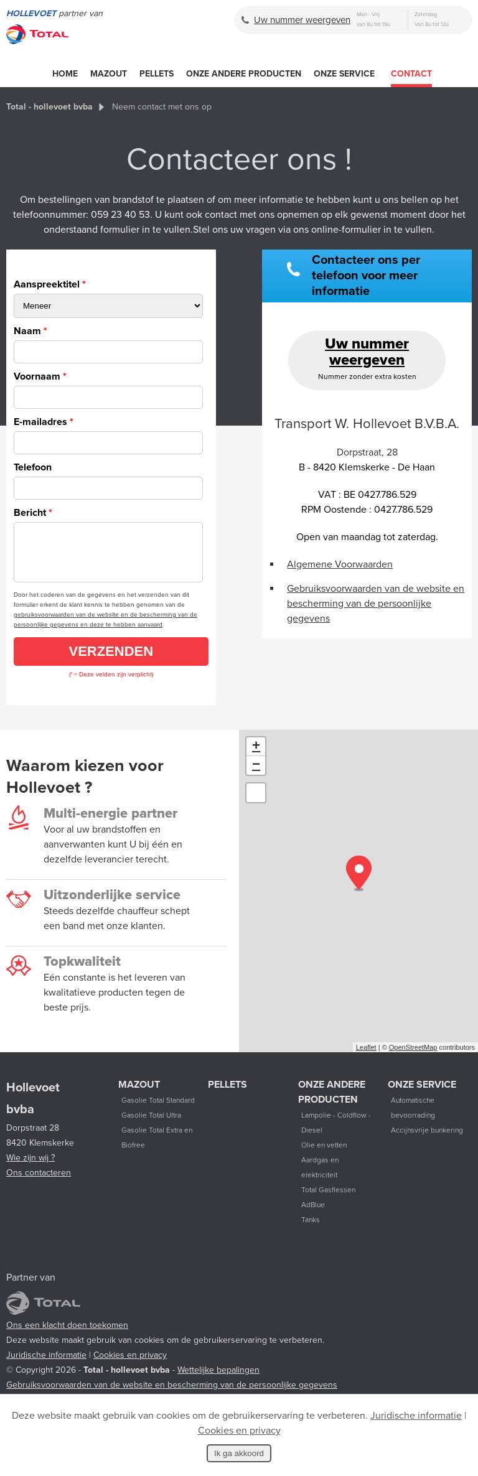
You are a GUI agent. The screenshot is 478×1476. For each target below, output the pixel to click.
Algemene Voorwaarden (340, 564)
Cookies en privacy (130, 1364)
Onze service (344, 73)
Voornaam (40, 376)
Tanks (310, 1229)
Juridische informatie (46, 1364)
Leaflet (366, 1056)
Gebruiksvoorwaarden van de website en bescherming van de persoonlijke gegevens (375, 603)
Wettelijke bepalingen (218, 1379)
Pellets (156, 73)
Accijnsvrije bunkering (427, 1139)
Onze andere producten (243, 73)
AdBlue (313, 1214)
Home (65, 73)
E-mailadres (43, 422)
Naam (30, 331)
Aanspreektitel (50, 284)
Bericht (33, 513)
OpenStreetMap (413, 1056)
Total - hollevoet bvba (49, 106)
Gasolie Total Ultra (151, 1124)
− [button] (256, 774)
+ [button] (256, 756)
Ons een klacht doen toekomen (67, 1334)
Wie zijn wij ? (30, 1167)
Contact (411, 73)
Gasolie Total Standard (158, 1109)
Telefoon (33, 467)
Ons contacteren (38, 1182)
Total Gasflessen (328, 1199)
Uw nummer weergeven (302, 20)
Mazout (108, 73)
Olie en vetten (324, 1154)
